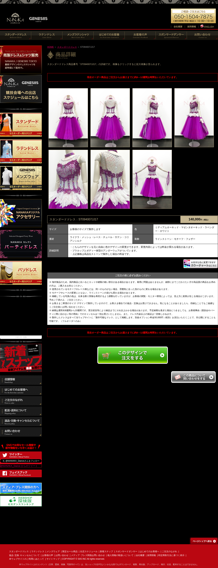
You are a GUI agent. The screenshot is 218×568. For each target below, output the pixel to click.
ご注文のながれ (169, 551)
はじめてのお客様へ (149, 551)
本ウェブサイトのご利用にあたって (26, 559)
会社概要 (140, 555)
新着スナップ (106, 551)
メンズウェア (53, 551)
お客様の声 (47, 555)
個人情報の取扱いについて (120, 555)
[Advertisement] (21, 318)
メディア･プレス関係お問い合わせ (88, 555)
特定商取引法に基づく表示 (171, 555)
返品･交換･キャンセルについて (24, 555)
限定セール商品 (70, 551)
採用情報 (151, 555)
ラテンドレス (37, 551)
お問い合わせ (61, 555)
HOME (50, 47)
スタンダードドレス (67, 47)
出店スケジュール (89, 551)
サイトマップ (53, 559)
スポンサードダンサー (126, 551)
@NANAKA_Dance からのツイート (19, 466)
